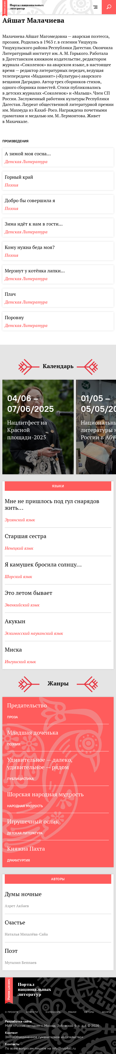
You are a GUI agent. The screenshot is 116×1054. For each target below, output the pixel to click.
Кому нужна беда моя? (29, 247)
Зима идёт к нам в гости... (34, 224)
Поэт (11, 950)
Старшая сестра (25, 536)
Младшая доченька (32, 732)
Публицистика (20, 779)
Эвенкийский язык (22, 605)
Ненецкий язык (19, 548)
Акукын (15, 621)
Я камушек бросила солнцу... (43, 564)
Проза (12, 717)
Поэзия (11, 185)
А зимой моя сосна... (28, 154)
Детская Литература (26, 161)
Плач (10, 294)
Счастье (15, 922)
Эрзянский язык (20, 520)
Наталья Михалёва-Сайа (26, 934)
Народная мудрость (25, 806)
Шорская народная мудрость (45, 794)
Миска (13, 649)
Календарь (58, 366)
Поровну (14, 317)
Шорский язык (18, 576)
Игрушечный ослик (33, 821)
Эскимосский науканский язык (34, 633)
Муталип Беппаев (20, 962)
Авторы (58, 879)
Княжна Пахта (26, 848)
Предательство (27, 705)
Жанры (58, 683)
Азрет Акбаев (17, 905)
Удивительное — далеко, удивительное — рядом (39, 763)
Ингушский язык (20, 661)
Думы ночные (23, 894)
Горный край (19, 177)
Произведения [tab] (15, 141)
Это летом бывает (28, 593)
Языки (58, 486)
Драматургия (18, 860)
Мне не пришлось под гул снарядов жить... (52, 504)
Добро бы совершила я (30, 200)
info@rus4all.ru (64, 1048)
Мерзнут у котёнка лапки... (35, 271)
